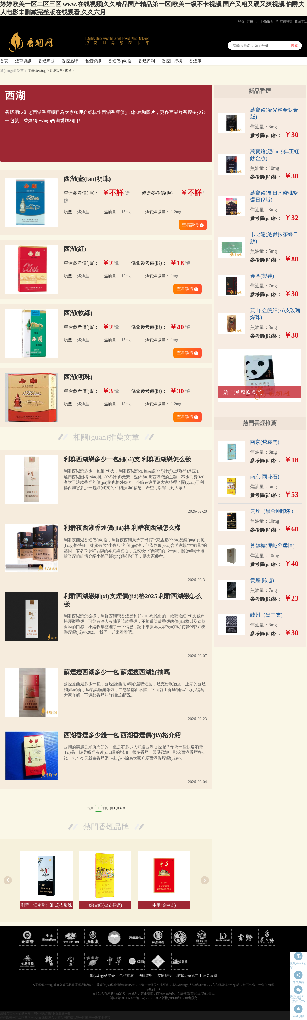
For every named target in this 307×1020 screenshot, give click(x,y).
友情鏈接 (164, 975)
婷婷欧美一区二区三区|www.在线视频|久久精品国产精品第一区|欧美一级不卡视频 (55, 1017)
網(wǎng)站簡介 (102, 976)
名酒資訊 (93, 61)
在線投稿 (286, 21)
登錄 (241, 21)
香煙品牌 (70, 61)
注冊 (250, 21)
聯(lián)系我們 (187, 975)
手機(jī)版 (266, 21)
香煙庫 (195, 61)
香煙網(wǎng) (37, 71)
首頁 (4, 61)
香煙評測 (146, 61)
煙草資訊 (23, 61)
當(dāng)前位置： (13, 71)
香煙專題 (46, 61)
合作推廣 (126, 975)
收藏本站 (301, 21)
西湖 (68, 70)
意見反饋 (210, 975)
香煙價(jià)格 (119, 61)
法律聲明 (145, 975)
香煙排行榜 (172, 61)
